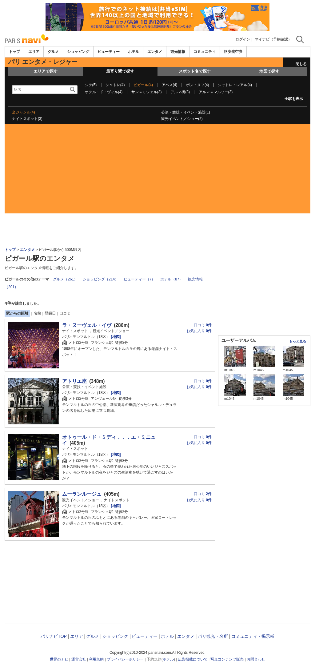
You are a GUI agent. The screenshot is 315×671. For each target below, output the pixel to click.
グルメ (53, 52)
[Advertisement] (157, 170)
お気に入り (199, 331)
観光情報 (177, 52)
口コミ (64, 313)
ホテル (133, 52)
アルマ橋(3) (180, 92)
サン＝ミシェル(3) (146, 92)
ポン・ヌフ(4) (197, 85)
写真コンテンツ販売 (227, 659)
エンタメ (154, 52)
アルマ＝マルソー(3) (216, 92)
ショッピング (78, 52)
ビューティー (109, 52)
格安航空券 (233, 52)
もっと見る (297, 341)
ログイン (242, 39)
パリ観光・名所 (213, 636)
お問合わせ (256, 659)
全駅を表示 (294, 99)
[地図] (115, 337)
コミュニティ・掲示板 (252, 636)
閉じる (301, 64)
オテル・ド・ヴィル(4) (104, 92)
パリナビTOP (53, 636)
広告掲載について (193, 659)
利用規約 (96, 659)
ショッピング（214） (100, 279)
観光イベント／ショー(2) (182, 119)
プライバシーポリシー (125, 659)
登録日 (50, 313)
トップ (14, 52)
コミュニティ (204, 52)
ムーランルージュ (82, 494)
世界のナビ (59, 659)
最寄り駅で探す (120, 71)
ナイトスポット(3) (27, 119)
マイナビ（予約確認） (273, 39)
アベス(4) (169, 85)
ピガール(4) (143, 85)
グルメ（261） (65, 279)
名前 (37, 313)
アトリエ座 (74, 381)
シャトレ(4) (115, 85)
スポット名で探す (195, 71)
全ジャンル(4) (23, 112)
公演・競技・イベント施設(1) (185, 112)
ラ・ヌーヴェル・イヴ (86, 325)
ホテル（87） (171, 279)
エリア (33, 52)
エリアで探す (46, 71)
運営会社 (78, 659)
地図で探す (269, 71)
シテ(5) (91, 85)
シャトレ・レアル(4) (235, 85)
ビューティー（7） (139, 279)
